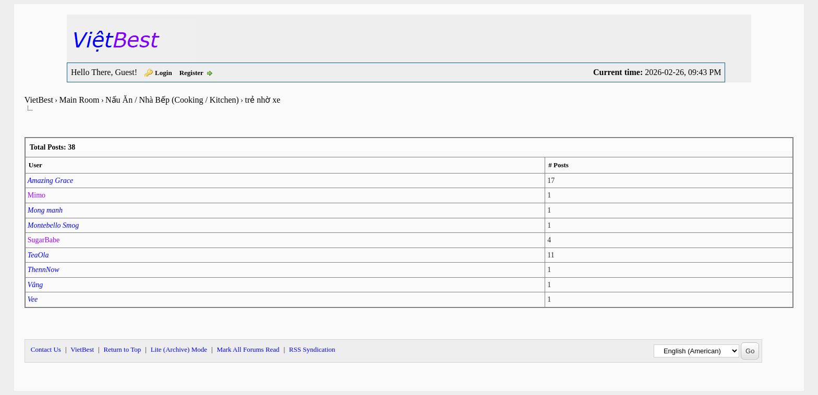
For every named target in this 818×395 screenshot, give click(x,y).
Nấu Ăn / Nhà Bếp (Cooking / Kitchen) (172, 99)
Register (191, 73)
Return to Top (122, 349)
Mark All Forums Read (247, 349)
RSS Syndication (312, 349)
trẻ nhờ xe (262, 99)
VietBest (39, 99)
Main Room (79, 99)
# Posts (558, 165)
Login (163, 73)
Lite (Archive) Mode (179, 349)
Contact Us (46, 349)
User (35, 165)
